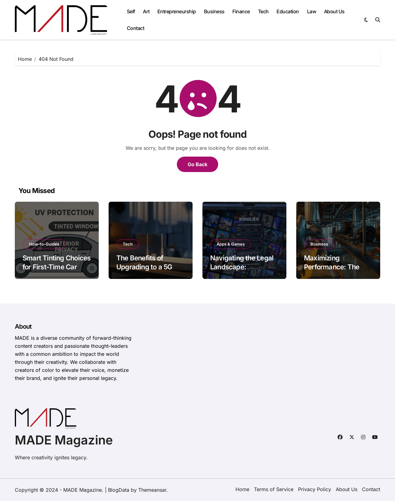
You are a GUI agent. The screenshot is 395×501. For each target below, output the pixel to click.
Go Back (197, 164)
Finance (241, 11)
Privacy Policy (314, 489)
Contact (135, 28)
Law (311, 11)
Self (131, 11)
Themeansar (152, 490)
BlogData (118, 490)
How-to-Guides (44, 244)
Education (287, 11)
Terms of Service (273, 489)
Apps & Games (231, 244)
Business (214, 11)
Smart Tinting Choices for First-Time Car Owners (56, 267)
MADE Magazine (64, 440)
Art (146, 11)
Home (242, 489)
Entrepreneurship (176, 11)
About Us (334, 11)
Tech (263, 11)
